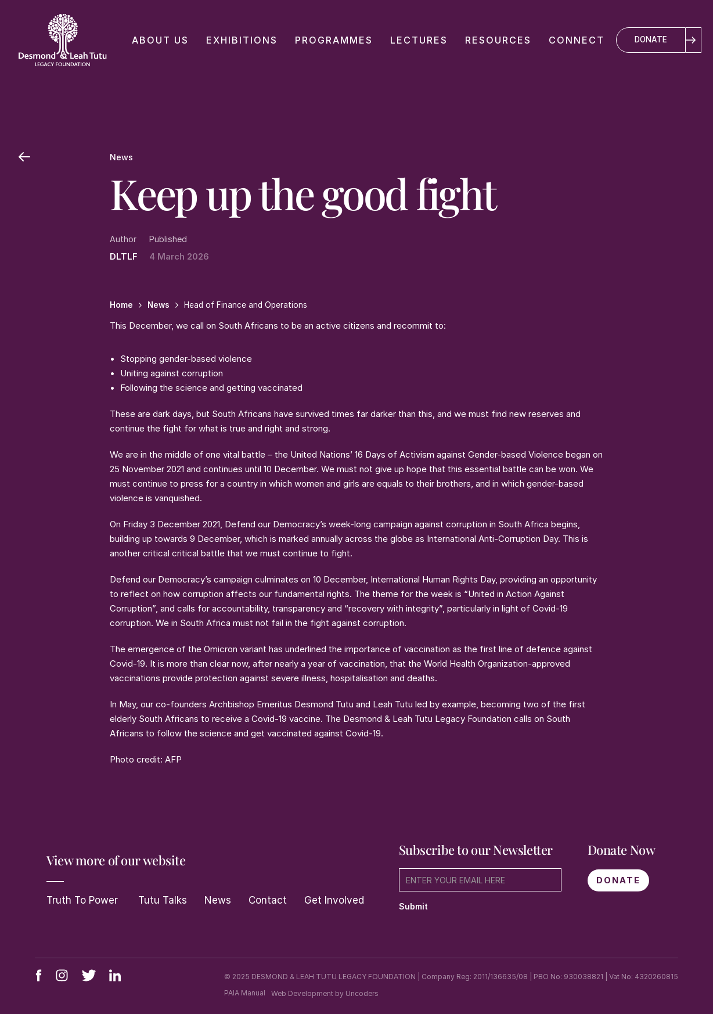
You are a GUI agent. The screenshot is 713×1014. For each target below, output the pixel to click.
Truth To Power (82, 900)
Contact (268, 900)
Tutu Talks (161, 900)
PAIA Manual (244, 992)
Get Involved (334, 900)
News (217, 900)
